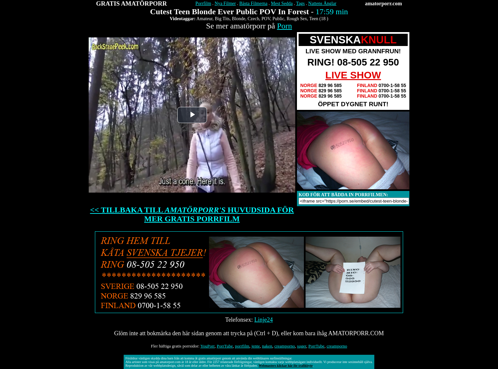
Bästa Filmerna (253, 3)
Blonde (238, 18)
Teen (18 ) (318, 18)
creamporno (284, 346)
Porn (284, 26)
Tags (300, 3)
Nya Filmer (225, 3)
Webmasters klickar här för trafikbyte (285, 365)
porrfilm (242, 346)
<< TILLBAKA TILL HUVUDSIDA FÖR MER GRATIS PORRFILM (192, 214)
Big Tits (222, 18)
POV (266, 18)
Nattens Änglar (322, 3)
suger (301, 346)
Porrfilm (203, 3)
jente (255, 346)
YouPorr (207, 346)
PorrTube (225, 346)
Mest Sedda (282, 3)
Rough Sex (297, 18)
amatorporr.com (383, 3)
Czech (253, 18)
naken (267, 346)
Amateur (204, 18)
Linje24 (263, 319)
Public (278, 18)
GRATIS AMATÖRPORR (131, 3)
